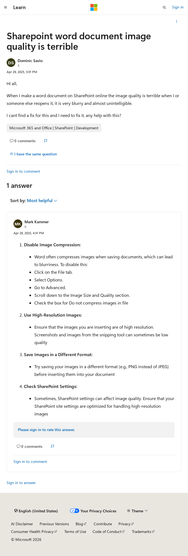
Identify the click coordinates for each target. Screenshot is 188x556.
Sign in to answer (21, 482)
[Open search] (164, 7)
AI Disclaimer (22, 523)
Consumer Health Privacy (32, 531)
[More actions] (176, 21)
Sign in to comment (23, 171)
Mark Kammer (36, 221)
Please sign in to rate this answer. (46, 429)
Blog (79, 523)
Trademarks (141, 531)
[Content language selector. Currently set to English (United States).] (36, 510)
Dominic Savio (30, 60)
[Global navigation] (5, 7)
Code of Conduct (107, 531)
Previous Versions (54, 523)
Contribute (103, 523)
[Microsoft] (94, 7)
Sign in (178, 7)
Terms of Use (75, 531)
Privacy (124, 523)
